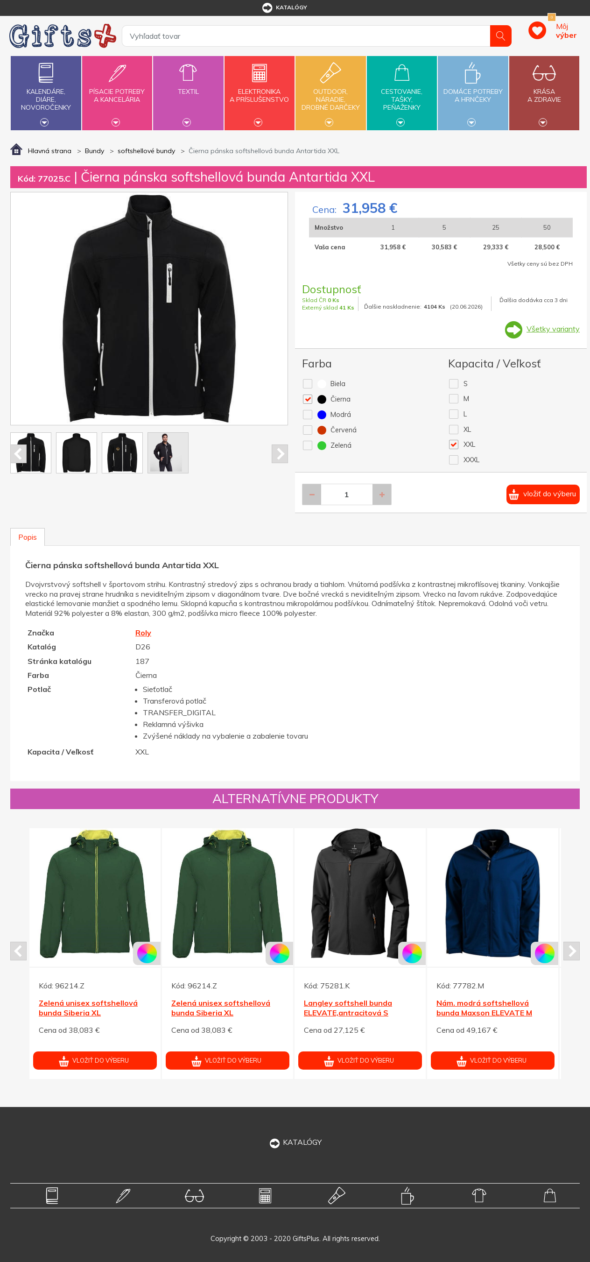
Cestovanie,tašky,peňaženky (402, 92)
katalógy (284, 7)
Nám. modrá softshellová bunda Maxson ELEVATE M (484, 1007)
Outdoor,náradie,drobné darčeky (330, 92)
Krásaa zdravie (544, 90)
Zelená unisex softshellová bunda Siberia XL (88, 1007)
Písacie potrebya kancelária (117, 90)
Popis (27, 537)
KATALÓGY (295, 1142)
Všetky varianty (553, 328)
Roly (143, 632)
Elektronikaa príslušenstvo (259, 90)
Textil (188, 86)
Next (280, 453)
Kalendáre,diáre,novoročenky (45, 92)
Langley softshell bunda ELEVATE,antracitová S (348, 1007)
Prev (18, 453)
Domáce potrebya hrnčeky (472, 90)
